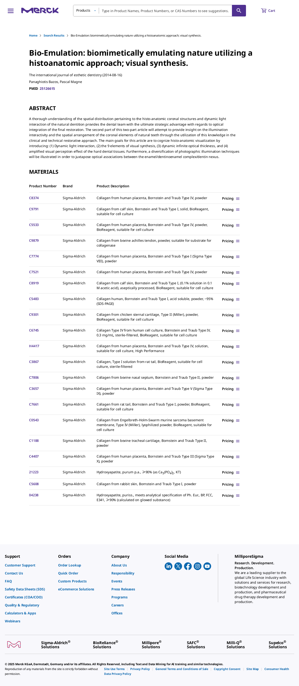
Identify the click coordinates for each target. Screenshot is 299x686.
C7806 (34, 377)
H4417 (34, 346)
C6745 (34, 330)
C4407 (34, 456)
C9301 (34, 314)
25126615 (47, 88)
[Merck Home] (40, 10)
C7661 (34, 404)
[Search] (239, 10)
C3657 (34, 388)
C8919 (34, 283)
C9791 (34, 209)
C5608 (34, 484)
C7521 (34, 272)
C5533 (34, 224)
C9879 (34, 240)
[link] (29, 565)
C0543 (34, 420)
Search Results (54, 35)
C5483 (34, 298)
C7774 (34, 256)
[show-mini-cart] (272, 11)
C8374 (34, 198)
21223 (33, 472)
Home (33, 35)
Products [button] (83, 10)
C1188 (34, 440)
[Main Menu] (11, 10)
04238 (33, 495)
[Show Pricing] (231, 198)
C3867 (34, 361)
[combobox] (159, 10)
